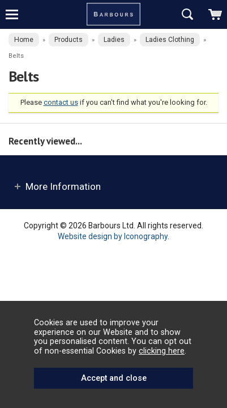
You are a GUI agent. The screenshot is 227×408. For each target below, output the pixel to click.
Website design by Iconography (113, 236)
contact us (61, 102)
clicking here (162, 350)
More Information (63, 186)
